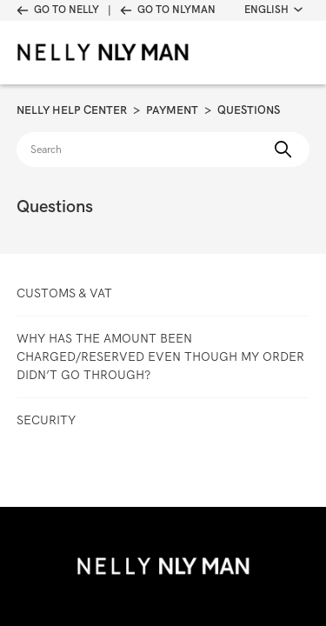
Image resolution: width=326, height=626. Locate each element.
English (273, 10)
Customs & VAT (64, 293)
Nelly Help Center (72, 110)
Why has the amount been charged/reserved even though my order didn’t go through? (160, 356)
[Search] (163, 149)
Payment (172, 110)
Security (46, 420)
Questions (248, 110)
